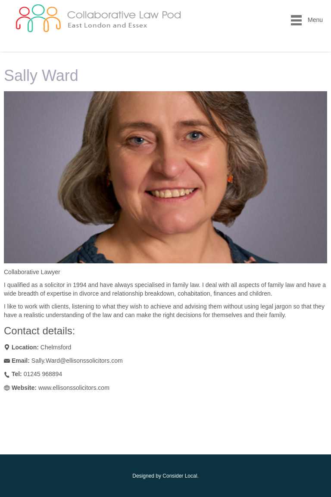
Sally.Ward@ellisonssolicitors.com (77, 360)
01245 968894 (43, 373)
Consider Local (179, 476)
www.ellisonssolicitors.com (73, 387)
